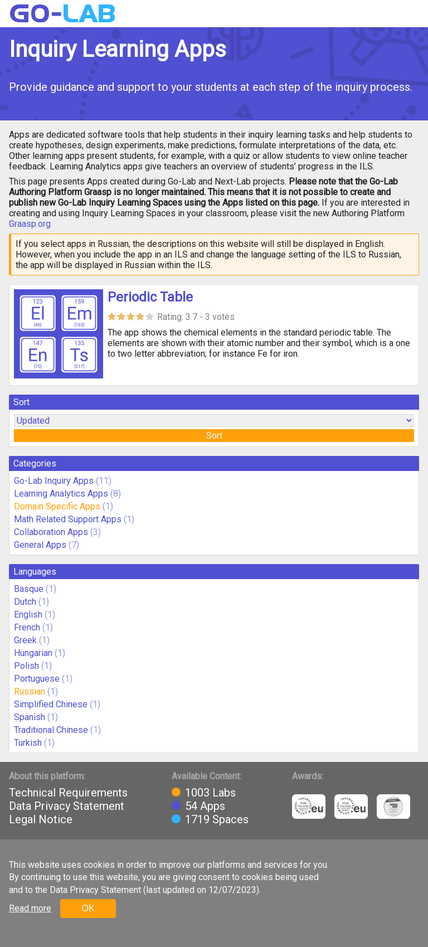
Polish (26, 666)
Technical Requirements (68, 792)
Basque (28, 589)
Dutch (25, 601)
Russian (29, 691)
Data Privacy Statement (66, 806)
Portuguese (37, 678)
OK (87, 908)
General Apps (40, 545)
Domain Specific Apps (57, 506)
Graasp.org (30, 223)
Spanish (29, 717)
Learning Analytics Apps (61, 493)
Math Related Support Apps (67, 519)
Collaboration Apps (51, 532)
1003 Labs (210, 792)
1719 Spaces (217, 819)
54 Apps (205, 806)
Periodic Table (150, 297)
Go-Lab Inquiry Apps (54, 480)
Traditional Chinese (51, 730)
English (28, 614)
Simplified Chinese (50, 704)
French (27, 627)
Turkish (28, 742)
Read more (30, 908)
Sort (214, 435)
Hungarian (33, 653)
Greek (25, 640)
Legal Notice (40, 819)
